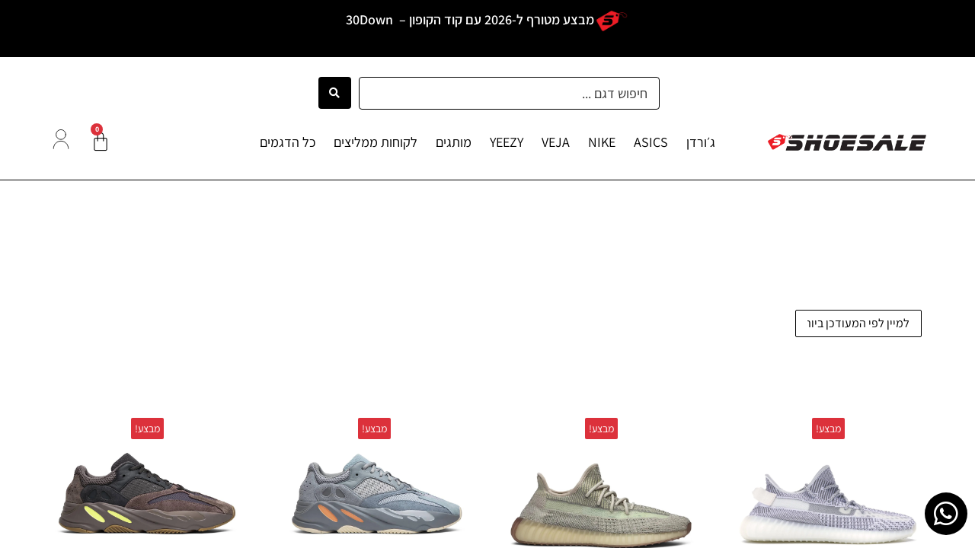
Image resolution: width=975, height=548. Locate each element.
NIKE (601, 142)
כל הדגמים (287, 142)
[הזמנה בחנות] (858, 323)
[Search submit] (334, 93)
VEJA (556, 142)
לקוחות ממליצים (375, 142)
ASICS (651, 142)
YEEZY (506, 142)
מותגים (454, 142)
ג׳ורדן (700, 142)
